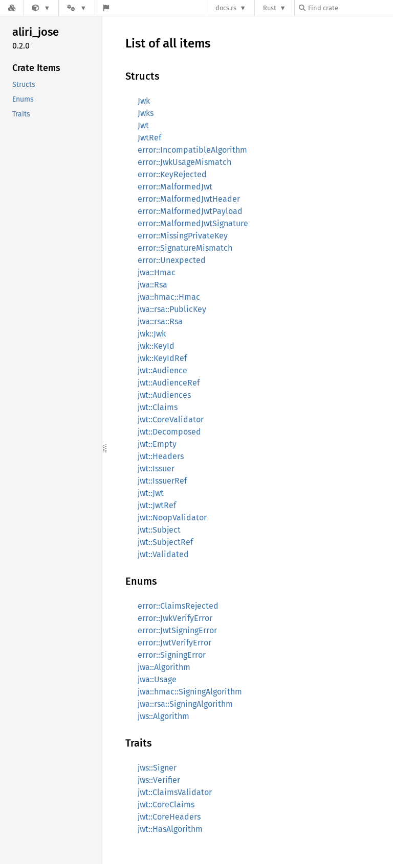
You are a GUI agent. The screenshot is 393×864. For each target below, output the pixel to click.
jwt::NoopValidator (172, 517)
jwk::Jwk (152, 334)
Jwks (146, 113)
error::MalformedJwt (175, 186)
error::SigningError (172, 655)
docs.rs (225, 8)
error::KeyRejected (172, 174)
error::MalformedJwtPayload (190, 211)
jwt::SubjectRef (165, 542)
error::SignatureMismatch (185, 248)
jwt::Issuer (156, 468)
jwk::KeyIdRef (162, 358)
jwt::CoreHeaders (169, 817)
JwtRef (149, 137)
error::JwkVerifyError (175, 618)
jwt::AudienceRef (169, 383)
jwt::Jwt (151, 493)
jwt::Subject (159, 530)
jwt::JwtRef (157, 505)
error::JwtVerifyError (174, 642)
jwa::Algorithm (164, 667)
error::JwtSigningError (177, 630)
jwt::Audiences (164, 395)
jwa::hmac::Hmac (169, 297)
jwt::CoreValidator (171, 419)
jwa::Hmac (157, 272)
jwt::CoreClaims (166, 804)
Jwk (144, 101)
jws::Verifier (159, 780)
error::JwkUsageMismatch (184, 162)
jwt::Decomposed (169, 432)
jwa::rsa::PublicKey (172, 309)
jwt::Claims (158, 407)
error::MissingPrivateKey (183, 236)
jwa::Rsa (152, 285)
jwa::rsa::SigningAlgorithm (185, 704)
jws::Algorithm (163, 716)
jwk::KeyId (156, 346)
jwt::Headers (161, 456)
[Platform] (77, 8)
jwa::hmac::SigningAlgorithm (190, 692)
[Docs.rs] (12, 8)
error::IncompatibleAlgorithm (192, 150)
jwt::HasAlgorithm (170, 829)
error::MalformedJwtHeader (189, 199)
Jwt (143, 125)
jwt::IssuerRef (162, 481)
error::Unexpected (172, 260)
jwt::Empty (157, 444)
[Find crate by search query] (350, 8)
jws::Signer (157, 768)
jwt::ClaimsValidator (175, 792)
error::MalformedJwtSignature (193, 223)
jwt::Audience (162, 370)
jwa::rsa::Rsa (160, 321)
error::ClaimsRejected (178, 606)
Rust (269, 8)
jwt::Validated (163, 554)
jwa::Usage (157, 679)
